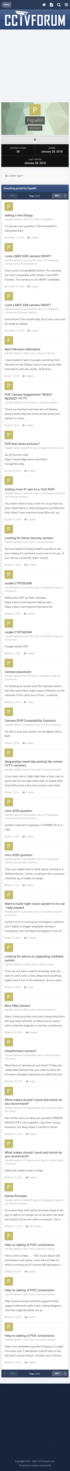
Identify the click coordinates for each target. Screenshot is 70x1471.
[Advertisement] (35, 66)
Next (57, 196)
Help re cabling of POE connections (29, 1245)
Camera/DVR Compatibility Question (30, 720)
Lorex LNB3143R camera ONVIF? (28, 256)
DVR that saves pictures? (22, 444)
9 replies (30, 471)
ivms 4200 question (18, 811)
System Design (46, 964)
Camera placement (18, 672)
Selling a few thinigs (19, 215)
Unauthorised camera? (20, 1051)
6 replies (30, 1271)
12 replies (30, 938)
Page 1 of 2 (35, 196)
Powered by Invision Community (35, 1465)
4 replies (33, 237)
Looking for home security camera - (30, 538)
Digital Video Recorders (52, 448)
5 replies (31, 1032)
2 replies (33, 286)
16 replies (30, 565)
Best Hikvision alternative (22, 349)
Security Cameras (46, 353)
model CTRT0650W (18, 583)
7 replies (28, 836)
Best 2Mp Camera (17, 1005)
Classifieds (47, 219)
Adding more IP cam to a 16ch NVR (29, 489)
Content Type (14, 175)
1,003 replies (33, 1226)
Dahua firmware (16, 1196)
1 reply (28, 702)
